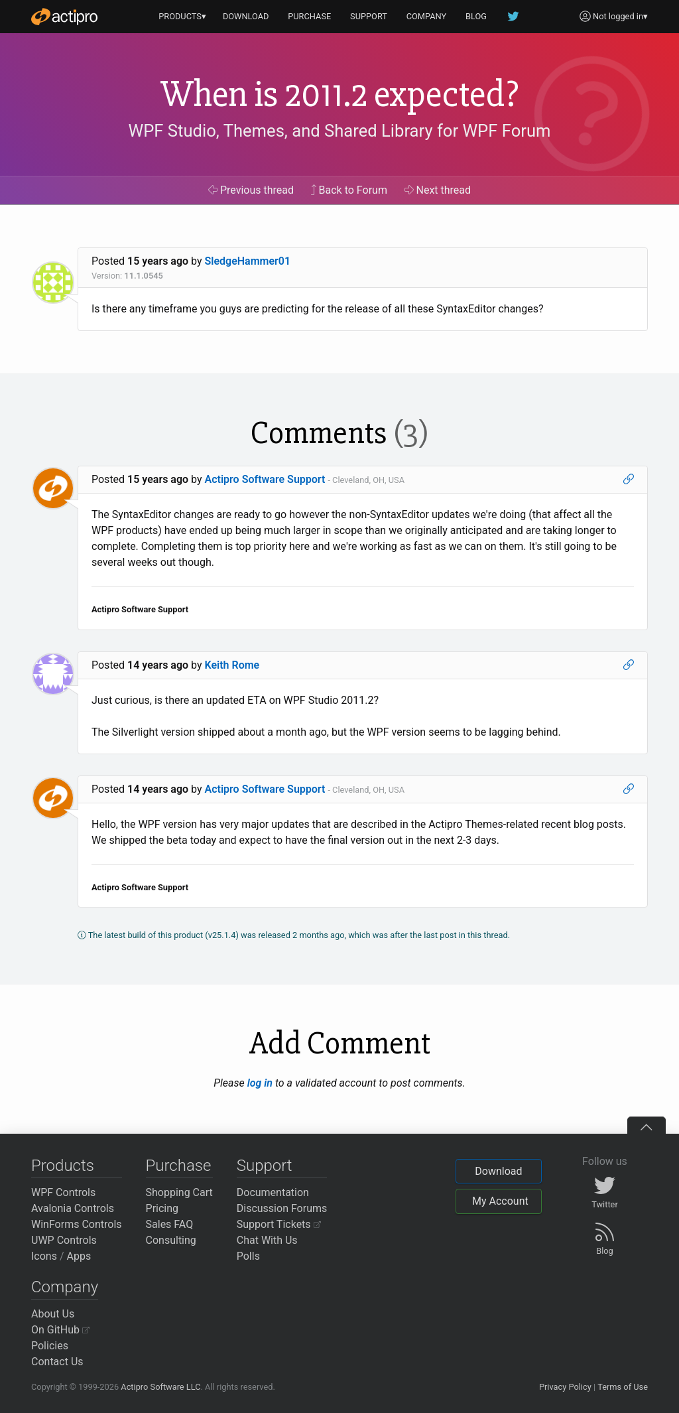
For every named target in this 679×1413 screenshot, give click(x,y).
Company (64, 1287)
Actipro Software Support (265, 479)
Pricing (162, 1208)
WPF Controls (63, 1192)
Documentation (273, 1192)
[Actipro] (64, 16)
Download (498, 1171)
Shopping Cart (179, 1192)
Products (62, 1165)
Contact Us (57, 1361)
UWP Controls (64, 1240)
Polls (248, 1256)
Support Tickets (279, 1224)
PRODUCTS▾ (182, 16)
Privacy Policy (565, 1387)
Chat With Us (267, 1240)
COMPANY (426, 16)
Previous (251, 190)
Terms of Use (622, 1387)
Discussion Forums (282, 1208)
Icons (44, 1256)
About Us (52, 1314)
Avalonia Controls (72, 1208)
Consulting (171, 1240)
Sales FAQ (170, 1224)
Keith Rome (232, 665)
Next (437, 190)
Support (264, 1165)
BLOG (476, 16)
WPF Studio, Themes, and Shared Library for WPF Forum (340, 131)
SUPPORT (368, 16)
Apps (79, 1256)
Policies (49, 1345)
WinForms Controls (76, 1224)
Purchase (179, 1165)
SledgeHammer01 (248, 261)
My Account (500, 1201)
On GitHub (60, 1329)
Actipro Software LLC (160, 1387)
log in (260, 1083)
